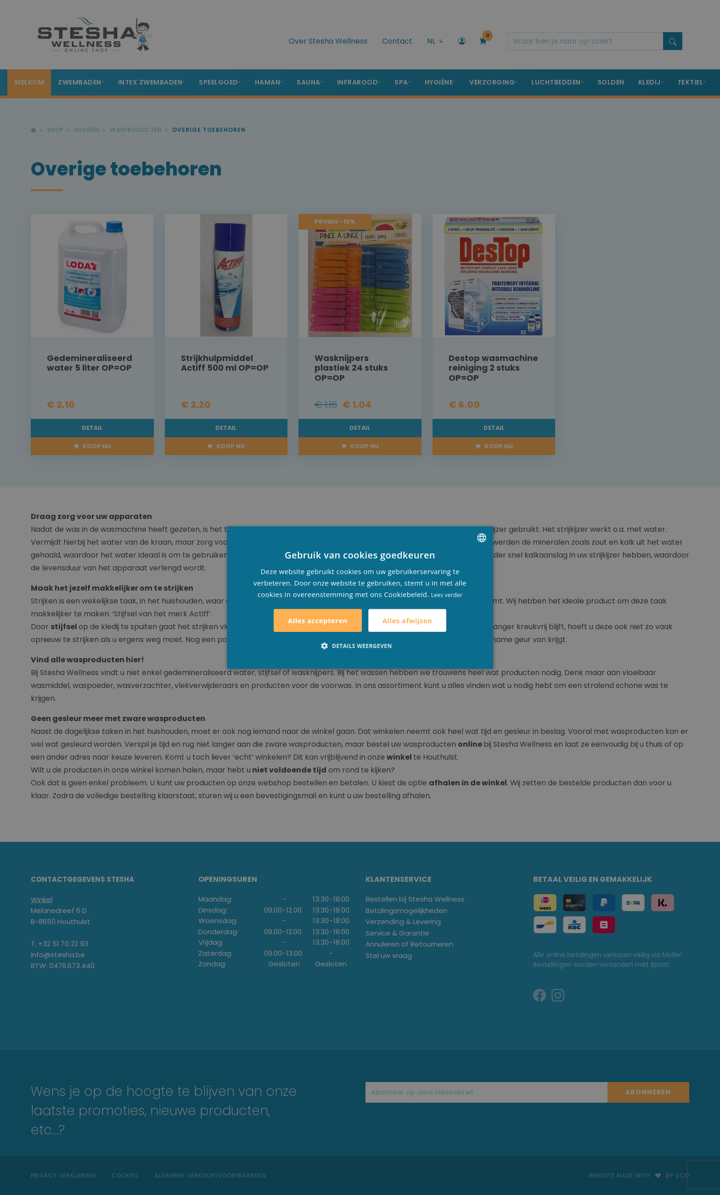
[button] (360, 645)
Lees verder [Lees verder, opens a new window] (447, 594)
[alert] (360, 597)
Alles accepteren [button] (318, 620)
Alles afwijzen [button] (407, 620)
